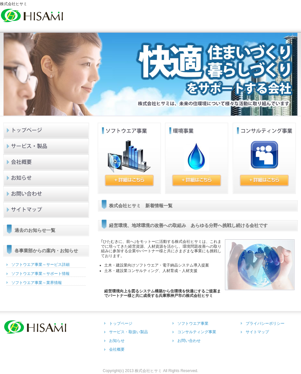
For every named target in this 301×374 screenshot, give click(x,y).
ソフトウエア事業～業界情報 (36, 282)
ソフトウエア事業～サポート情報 (40, 273)
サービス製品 (46, 146)
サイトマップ (46, 210)
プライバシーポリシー (265, 323)
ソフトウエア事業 (192, 323)
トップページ (46, 131)
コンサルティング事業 (196, 332)
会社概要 (46, 162)
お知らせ (46, 178)
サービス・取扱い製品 (128, 332)
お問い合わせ (46, 194)
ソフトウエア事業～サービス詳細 (40, 264)
